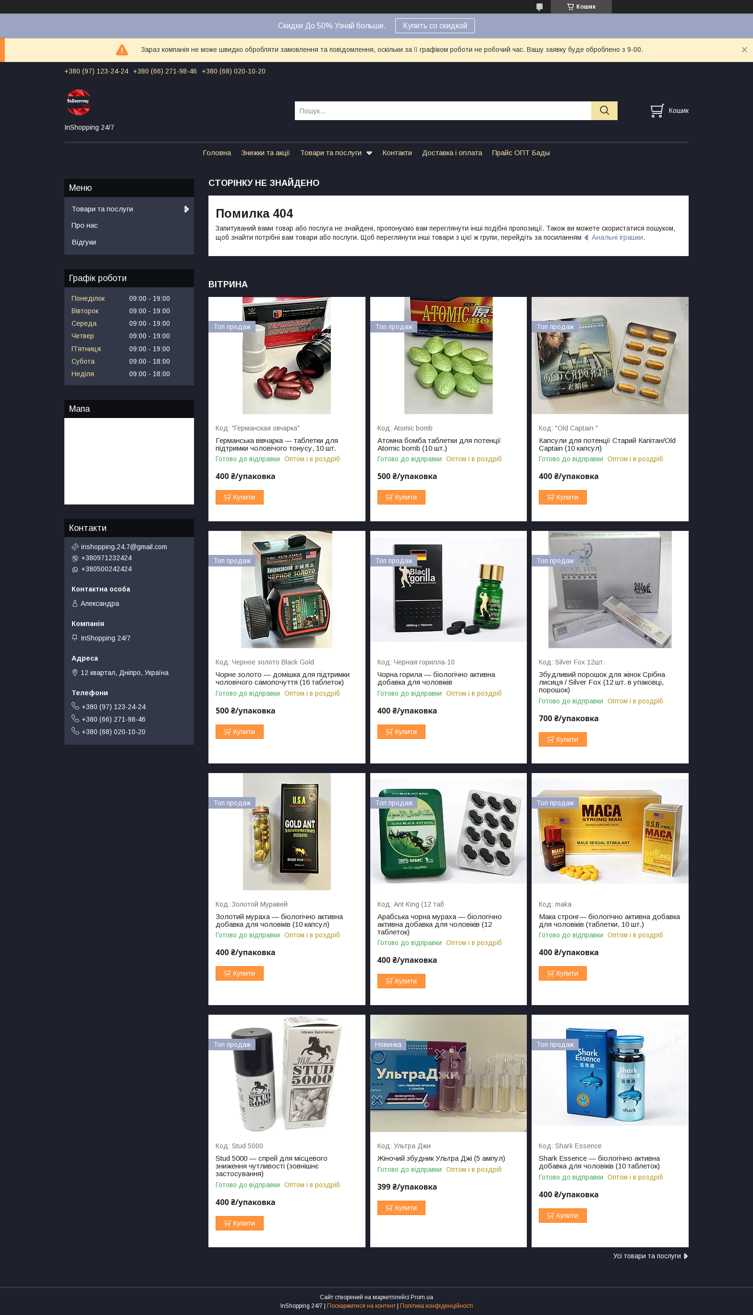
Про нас (85, 225)
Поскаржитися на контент (361, 1306)
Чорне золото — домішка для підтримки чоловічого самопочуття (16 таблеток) (283, 678)
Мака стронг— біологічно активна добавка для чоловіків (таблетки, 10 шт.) (609, 920)
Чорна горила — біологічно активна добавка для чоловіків (436, 678)
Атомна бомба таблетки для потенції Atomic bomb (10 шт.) (439, 444)
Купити (244, 497)
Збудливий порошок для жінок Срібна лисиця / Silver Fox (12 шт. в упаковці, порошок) (602, 682)
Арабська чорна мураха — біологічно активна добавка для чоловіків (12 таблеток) (439, 924)
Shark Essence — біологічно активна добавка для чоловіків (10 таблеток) (599, 1162)
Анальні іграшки (617, 237)
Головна (217, 152)
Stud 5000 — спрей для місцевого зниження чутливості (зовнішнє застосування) (272, 1166)
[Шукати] (604, 110)
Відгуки (84, 242)
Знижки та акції (265, 152)
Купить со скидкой (435, 26)
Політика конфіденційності (436, 1306)
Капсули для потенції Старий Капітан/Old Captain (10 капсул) (607, 444)
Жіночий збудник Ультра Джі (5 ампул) (441, 1158)
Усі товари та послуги (647, 1256)
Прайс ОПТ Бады (521, 152)
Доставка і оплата (452, 152)
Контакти (397, 152)
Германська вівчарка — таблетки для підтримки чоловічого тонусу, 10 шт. (277, 444)
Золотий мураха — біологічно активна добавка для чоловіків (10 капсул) (279, 920)
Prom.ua (422, 1297)
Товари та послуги (331, 152)
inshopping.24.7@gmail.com (124, 547)
